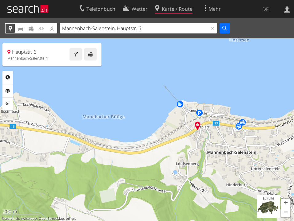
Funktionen (7, 104)
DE (265, 9)
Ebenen (7, 90)
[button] (285, 203)
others (71, 218)
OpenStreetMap (51, 218)
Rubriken (7, 77)
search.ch (11, 218)
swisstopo (29, 218)
